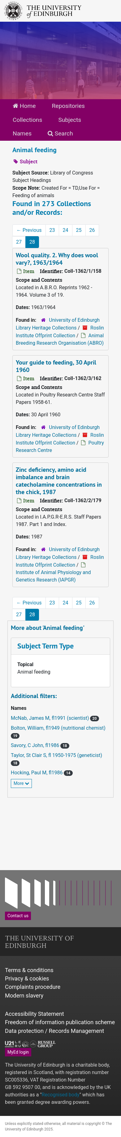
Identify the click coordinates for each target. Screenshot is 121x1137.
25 (79, 230)
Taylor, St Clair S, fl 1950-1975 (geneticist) (56, 755)
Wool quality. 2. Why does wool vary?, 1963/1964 (57, 259)
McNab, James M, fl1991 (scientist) (50, 718)
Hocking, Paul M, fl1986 (37, 773)
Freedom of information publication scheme (60, 1022)
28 (32, 242)
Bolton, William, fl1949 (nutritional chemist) (58, 728)
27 (19, 242)
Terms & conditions (29, 970)
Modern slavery (24, 995)
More (21, 783)
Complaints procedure (32, 987)
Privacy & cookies (27, 978)
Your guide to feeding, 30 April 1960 (56, 366)
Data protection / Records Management (54, 1031)
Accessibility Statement (34, 1014)
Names (22, 133)
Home (24, 105)
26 (92, 230)
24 (65, 230)
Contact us (17, 915)
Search (60, 133)
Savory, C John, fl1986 (35, 745)
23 (52, 230)
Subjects (69, 119)
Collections (27, 119)
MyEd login (18, 1052)
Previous (29, 230)
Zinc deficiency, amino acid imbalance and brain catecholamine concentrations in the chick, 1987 (59, 481)
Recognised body (61, 1095)
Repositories (68, 105)
